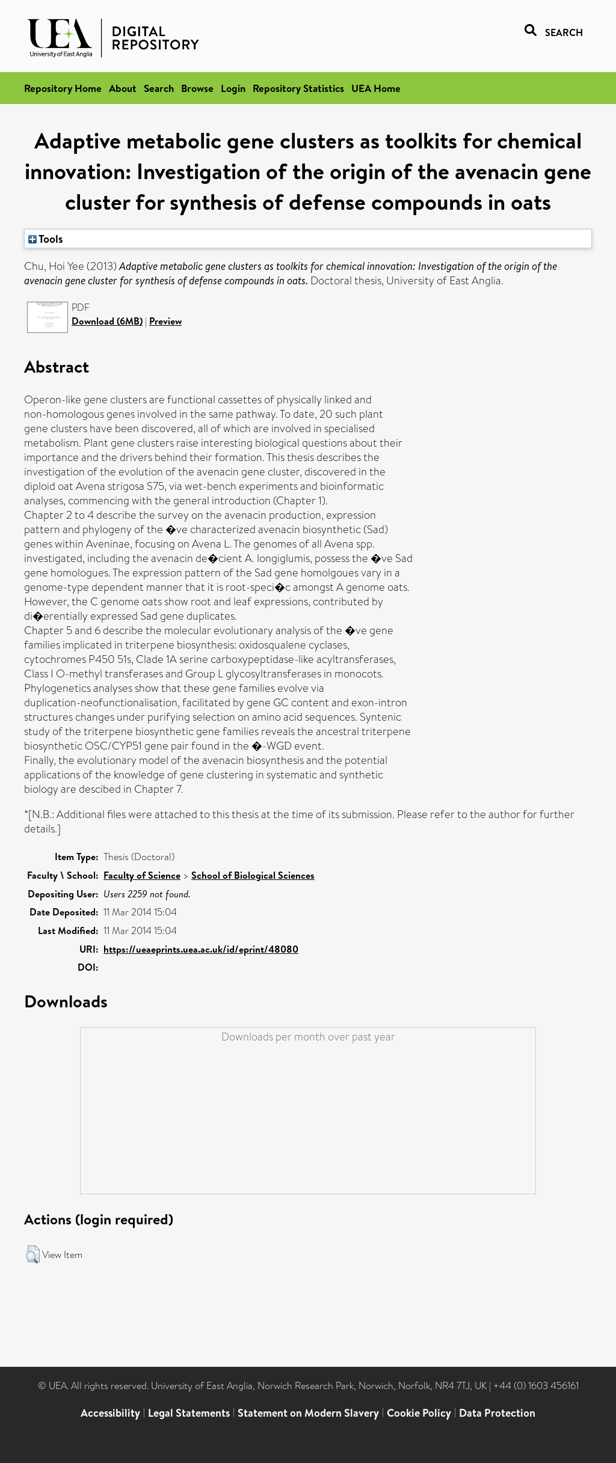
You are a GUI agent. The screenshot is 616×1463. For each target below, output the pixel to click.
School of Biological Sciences (253, 875)
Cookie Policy (419, 1412)
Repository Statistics (298, 88)
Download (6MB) (107, 321)
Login (233, 88)
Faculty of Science (141, 875)
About (123, 88)
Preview (165, 321)
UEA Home (376, 88)
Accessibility (110, 1412)
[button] (33, 1254)
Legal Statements (189, 1412)
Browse (197, 88)
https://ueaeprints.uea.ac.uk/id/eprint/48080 (200, 949)
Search (159, 88)
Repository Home (63, 88)
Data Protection (497, 1412)
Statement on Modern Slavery (308, 1412)
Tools (45, 238)
